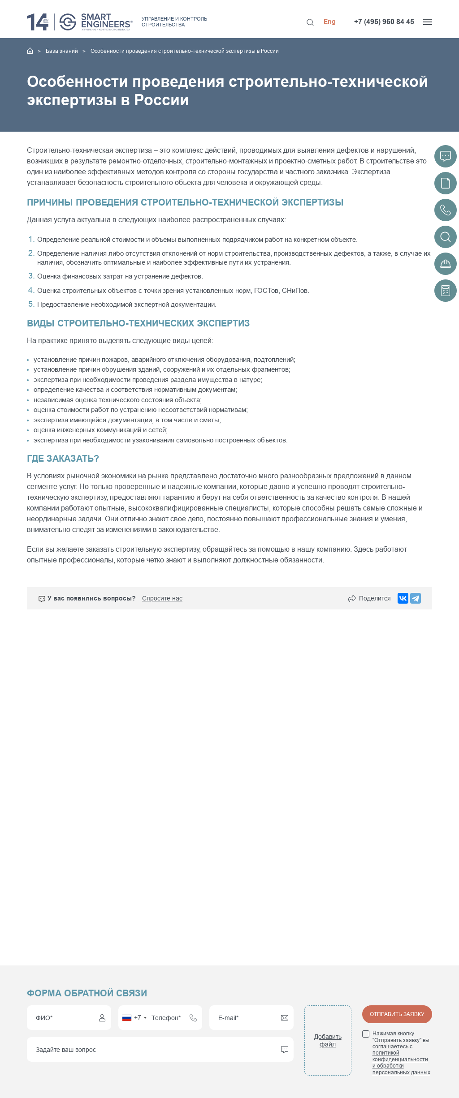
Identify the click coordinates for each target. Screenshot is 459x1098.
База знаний (62, 51)
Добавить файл (328, 1040)
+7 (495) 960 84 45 (384, 22)
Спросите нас (162, 598)
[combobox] (134, 1017)
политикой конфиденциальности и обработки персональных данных (401, 1062)
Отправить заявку (397, 1014)
